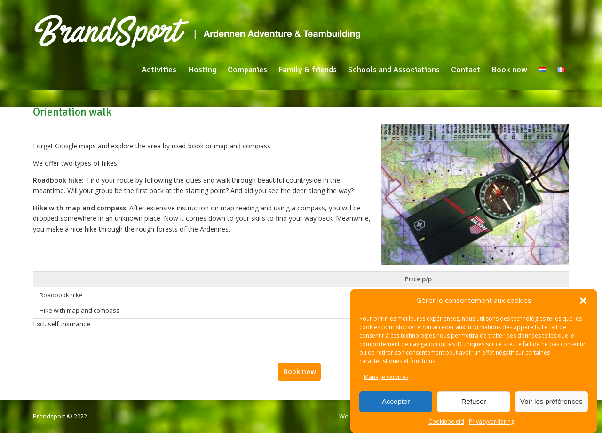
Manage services (386, 377)
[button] (583, 300)
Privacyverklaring (491, 421)
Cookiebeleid (446, 421)
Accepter (396, 401)
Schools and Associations (394, 69)
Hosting (202, 69)
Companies (247, 69)
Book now (509, 69)
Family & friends (307, 69)
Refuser (473, 401)
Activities (159, 69)
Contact (465, 69)
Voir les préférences (551, 401)
